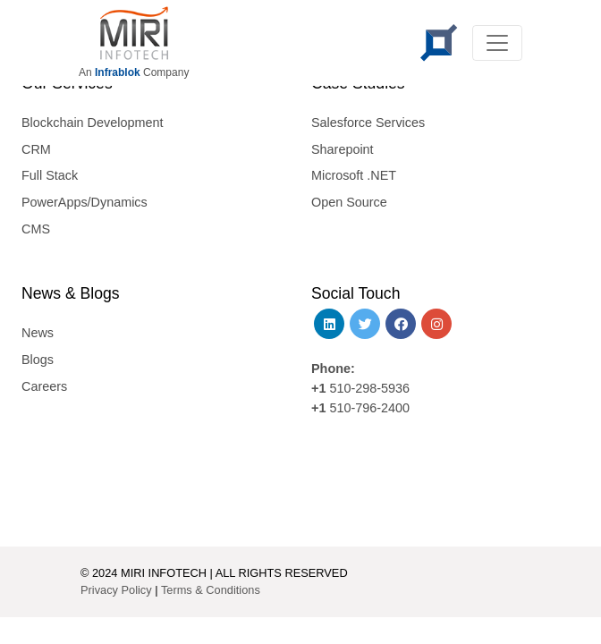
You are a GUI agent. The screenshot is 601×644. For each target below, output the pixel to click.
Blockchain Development (92, 122)
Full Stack (49, 175)
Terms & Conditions (210, 590)
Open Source (349, 202)
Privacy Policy (116, 590)
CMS (35, 229)
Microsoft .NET (353, 175)
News (37, 333)
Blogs (37, 359)
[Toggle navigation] (497, 43)
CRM (36, 149)
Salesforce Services (368, 122)
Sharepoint (342, 149)
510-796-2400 (369, 408)
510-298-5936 (368, 388)
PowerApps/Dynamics (84, 202)
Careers (44, 386)
